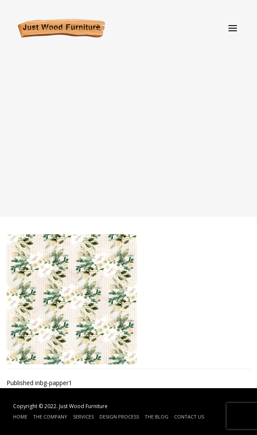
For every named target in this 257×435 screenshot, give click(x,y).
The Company (50, 416)
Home (20, 416)
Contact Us (189, 416)
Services (83, 416)
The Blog (156, 416)
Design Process (119, 416)
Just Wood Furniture (83, 406)
